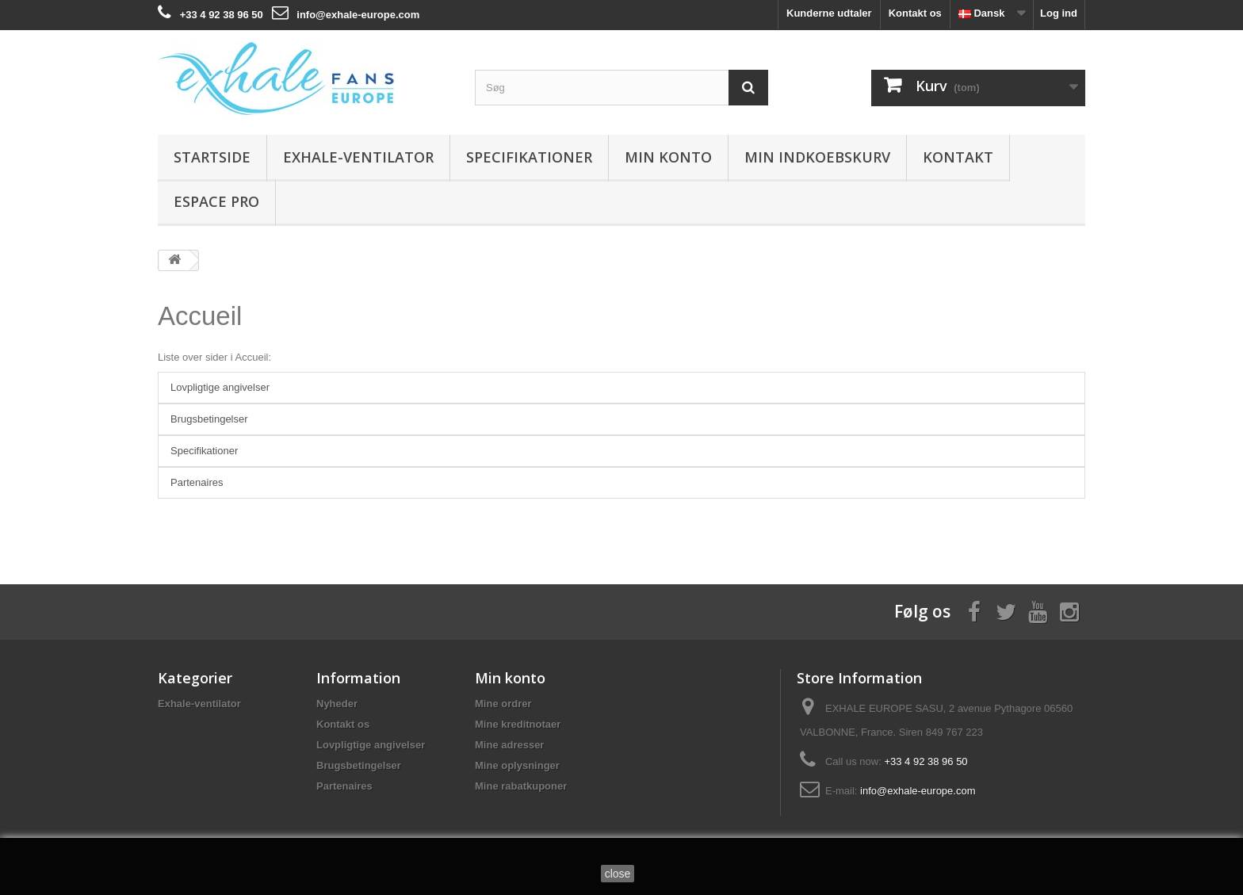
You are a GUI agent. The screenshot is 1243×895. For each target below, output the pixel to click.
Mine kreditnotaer (517, 724)
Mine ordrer (503, 703)
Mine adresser (509, 745)
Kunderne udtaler (829, 13)
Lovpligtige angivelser (220, 387)
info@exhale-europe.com (357, 15)
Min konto (668, 156)
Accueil (200, 316)
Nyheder (337, 703)
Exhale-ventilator (358, 156)
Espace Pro (216, 201)
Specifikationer (529, 156)
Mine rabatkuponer (521, 786)
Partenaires (196, 482)
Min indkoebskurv (817, 156)
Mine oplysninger (517, 765)
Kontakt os (915, 13)
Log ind (1058, 13)
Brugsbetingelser (209, 419)
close (618, 873)
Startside (212, 156)
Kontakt (958, 156)
